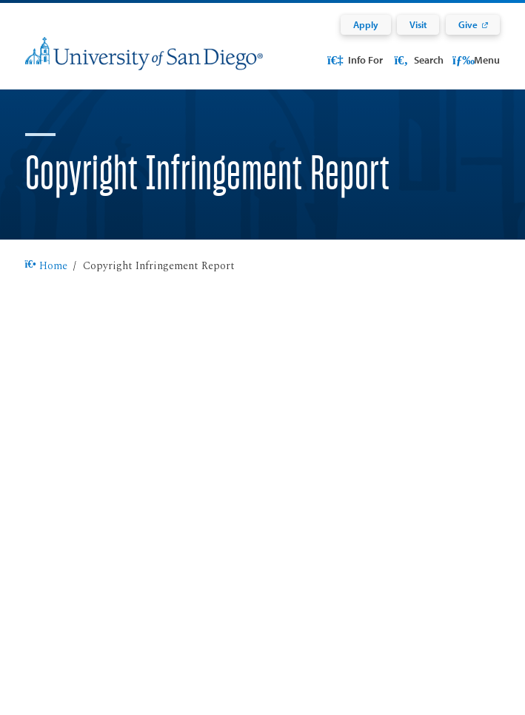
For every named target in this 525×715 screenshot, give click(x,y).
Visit (418, 24)
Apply (365, 24)
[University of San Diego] (144, 63)
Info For (354, 59)
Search (417, 59)
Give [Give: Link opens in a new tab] (468, 24)
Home (46, 266)
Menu (476, 59)
